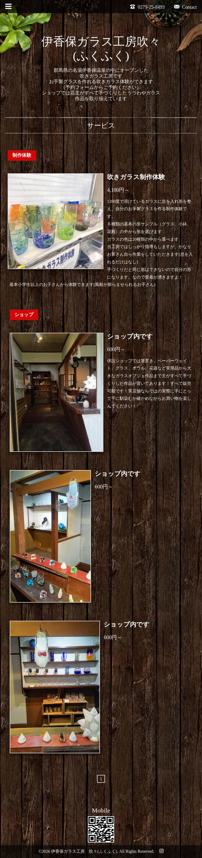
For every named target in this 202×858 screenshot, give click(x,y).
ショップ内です (130, 336)
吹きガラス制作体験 (136, 177)
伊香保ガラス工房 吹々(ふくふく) (84, 851)
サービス (101, 125)
